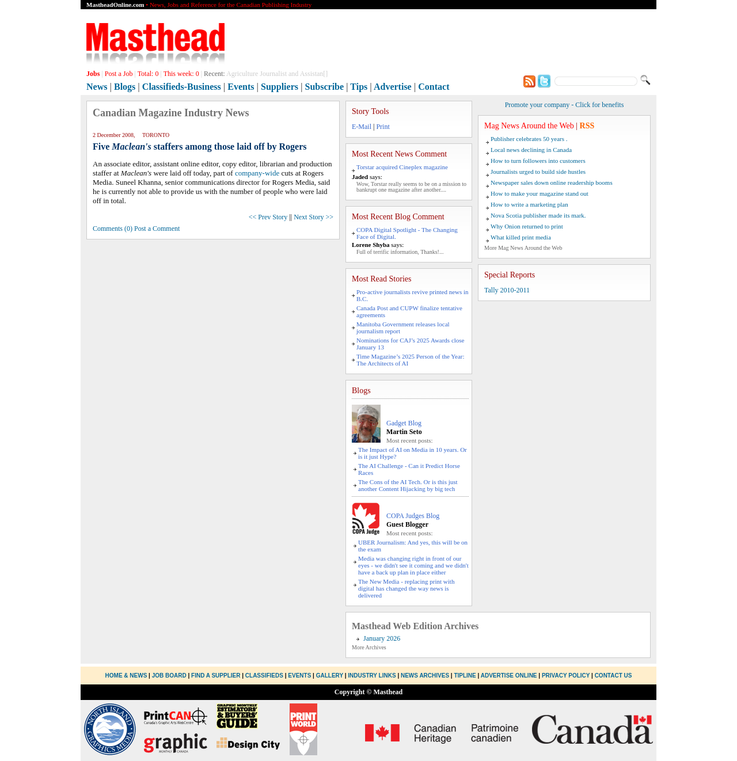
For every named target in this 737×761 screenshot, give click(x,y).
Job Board (169, 675)
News (96, 87)
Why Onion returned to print (527, 226)
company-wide (257, 173)
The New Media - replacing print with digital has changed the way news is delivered (406, 588)
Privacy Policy (566, 675)
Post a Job (119, 74)
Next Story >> (313, 217)
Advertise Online (509, 675)
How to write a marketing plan (529, 204)
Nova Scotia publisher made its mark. (538, 215)
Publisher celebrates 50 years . (529, 138)
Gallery (329, 675)
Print (382, 127)
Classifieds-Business (181, 87)
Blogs (124, 87)
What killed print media (521, 237)
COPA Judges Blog (412, 516)
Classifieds (264, 675)
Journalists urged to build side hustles (538, 171)
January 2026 (381, 638)
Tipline (465, 675)
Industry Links (372, 675)
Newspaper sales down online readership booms (552, 182)
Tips (358, 87)
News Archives (425, 675)
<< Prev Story (268, 217)
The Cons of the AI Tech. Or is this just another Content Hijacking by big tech (408, 485)
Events (240, 87)
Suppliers (279, 87)
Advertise (393, 87)
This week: (181, 74)
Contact (433, 87)
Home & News (127, 675)
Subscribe (324, 87)
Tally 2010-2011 (507, 290)
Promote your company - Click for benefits (564, 105)
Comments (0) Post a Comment (136, 229)
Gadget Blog (403, 423)
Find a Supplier (215, 675)
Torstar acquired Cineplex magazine (402, 166)
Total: (148, 74)
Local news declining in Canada (531, 149)
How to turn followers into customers (538, 160)
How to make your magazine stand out (539, 193)
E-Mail (361, 127)
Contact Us (613, 675)
